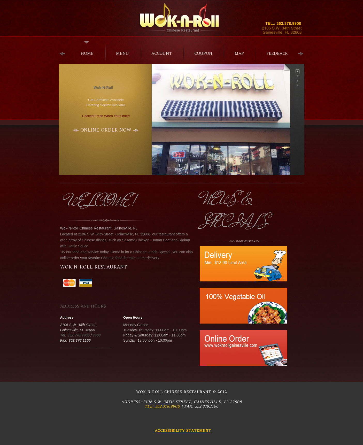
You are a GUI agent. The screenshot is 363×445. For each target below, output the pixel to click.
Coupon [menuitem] (203, 53)
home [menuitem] (87, 53)
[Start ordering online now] (106, 130)
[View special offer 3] (243, 333)
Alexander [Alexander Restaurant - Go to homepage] (181, 17)
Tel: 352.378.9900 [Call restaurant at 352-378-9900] (162, 406)
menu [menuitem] (122, 53)
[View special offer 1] (245, 249)
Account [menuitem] (161, 53)
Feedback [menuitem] (277, 53)
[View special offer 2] (245, 291)
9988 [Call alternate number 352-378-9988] (96, 335)
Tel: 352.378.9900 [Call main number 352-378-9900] (75, 335)
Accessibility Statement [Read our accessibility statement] (183, 430)
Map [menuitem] (239, 53)
